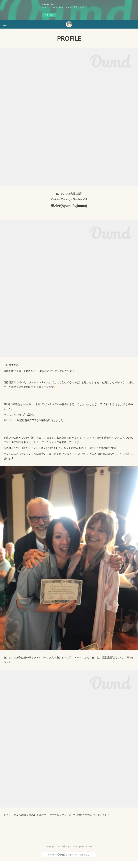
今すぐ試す (49, 15)
